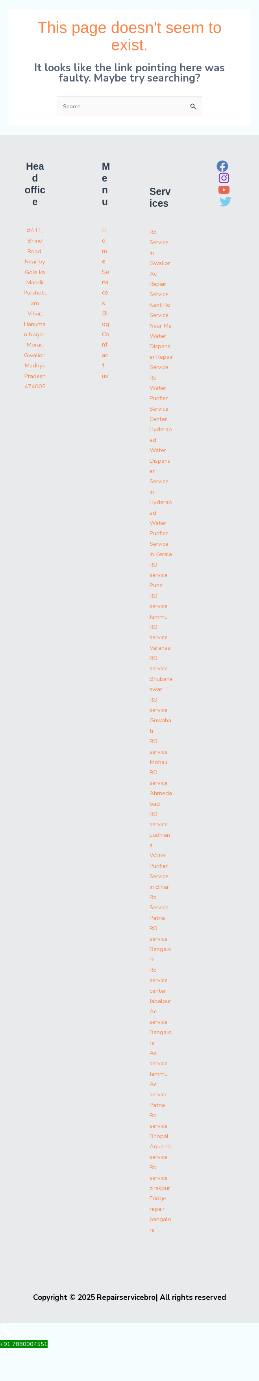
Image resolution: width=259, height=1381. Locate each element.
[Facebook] (222, 167)
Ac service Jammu (159, 1095)
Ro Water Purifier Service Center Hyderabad (160, 430)
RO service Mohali (159, 783)
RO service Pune (159, 607)
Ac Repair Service (160, 285)
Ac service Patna (159, 1126)
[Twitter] (225, 202)
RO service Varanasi (161, 669)
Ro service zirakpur (160, 1209)
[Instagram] (224, 179)
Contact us (105, 356)
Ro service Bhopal (159, 1157)
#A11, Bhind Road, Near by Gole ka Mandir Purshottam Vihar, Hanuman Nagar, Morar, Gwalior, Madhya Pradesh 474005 (35, 314)
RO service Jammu (159, 638)
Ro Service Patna (160, 939)
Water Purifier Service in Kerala (160, 565)
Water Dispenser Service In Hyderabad (161, 502)
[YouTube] (224, 190)
